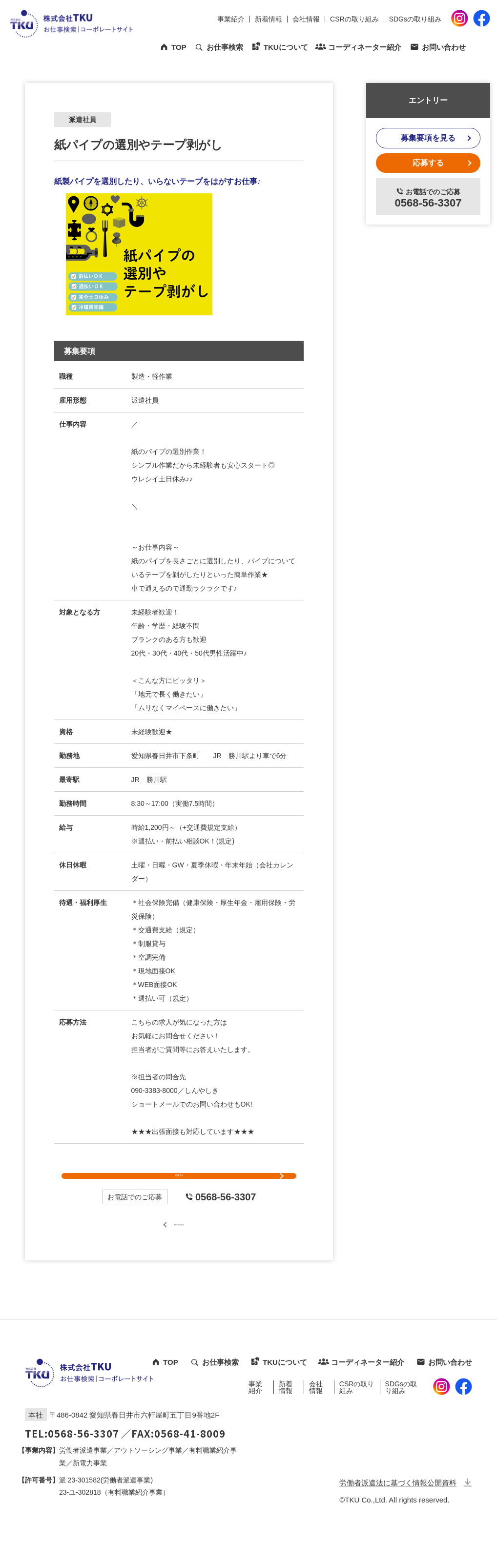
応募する (179, 1188)
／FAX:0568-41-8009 (173, 1459)
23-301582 (84, 1505)
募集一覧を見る (179, 1248)
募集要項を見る (428, 138)
